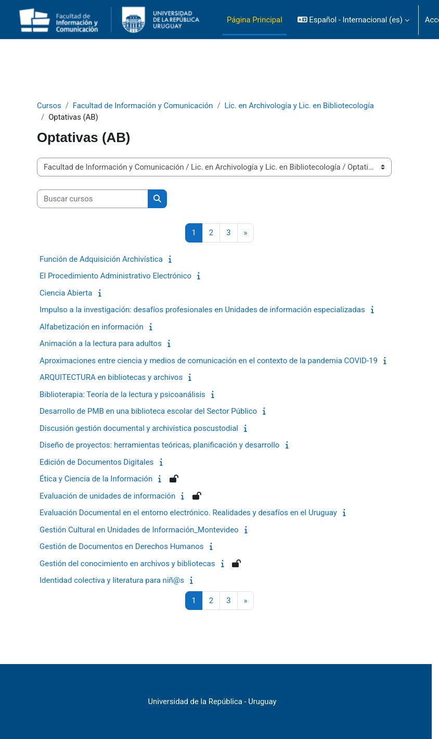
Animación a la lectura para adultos (101, 343)
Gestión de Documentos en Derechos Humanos (122, 546)
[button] (353, 20)
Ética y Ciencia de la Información (96, 478)
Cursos (49, 105)
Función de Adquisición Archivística (101, 259)
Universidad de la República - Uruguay (212, 701)
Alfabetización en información (92, 327)
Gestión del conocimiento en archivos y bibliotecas (127, 563)
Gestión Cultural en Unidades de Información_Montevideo (139, 529)
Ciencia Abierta (66, 293)
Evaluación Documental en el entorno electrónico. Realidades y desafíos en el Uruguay (188, 512)
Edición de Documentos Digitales (96, 462)
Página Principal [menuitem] (254, 19)
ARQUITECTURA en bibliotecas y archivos (111, 377)
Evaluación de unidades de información (107, 496)
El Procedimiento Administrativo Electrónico (115, 276)
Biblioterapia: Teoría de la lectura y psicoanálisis (122, 394)
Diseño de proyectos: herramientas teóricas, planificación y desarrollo (159, 445)
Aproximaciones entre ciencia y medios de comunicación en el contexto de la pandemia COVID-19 (209, 360)
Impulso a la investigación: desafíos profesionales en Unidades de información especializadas (202, 309)
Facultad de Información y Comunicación (143, 105)
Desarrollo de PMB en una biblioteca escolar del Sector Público (148, 411)
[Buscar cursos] (92, 198)
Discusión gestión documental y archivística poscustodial (139, 428)
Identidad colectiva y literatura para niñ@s (112, 580)
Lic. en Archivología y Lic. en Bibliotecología (299, 105)
